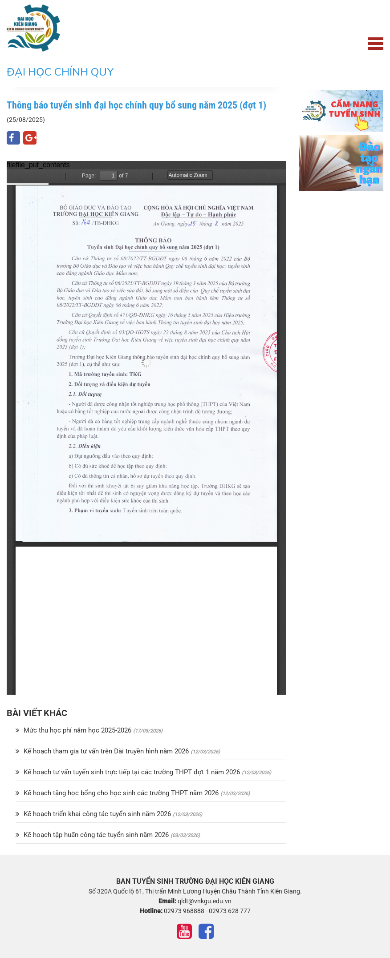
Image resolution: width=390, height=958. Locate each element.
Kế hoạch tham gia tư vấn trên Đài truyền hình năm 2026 (103, 751)
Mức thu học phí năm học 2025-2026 (74, 730)
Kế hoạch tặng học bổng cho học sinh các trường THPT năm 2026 (118, 793)
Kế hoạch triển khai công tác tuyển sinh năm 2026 (94, 814)
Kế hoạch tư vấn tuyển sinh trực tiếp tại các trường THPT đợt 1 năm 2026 (129, 772)
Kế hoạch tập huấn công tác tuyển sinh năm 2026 (93, 835)
